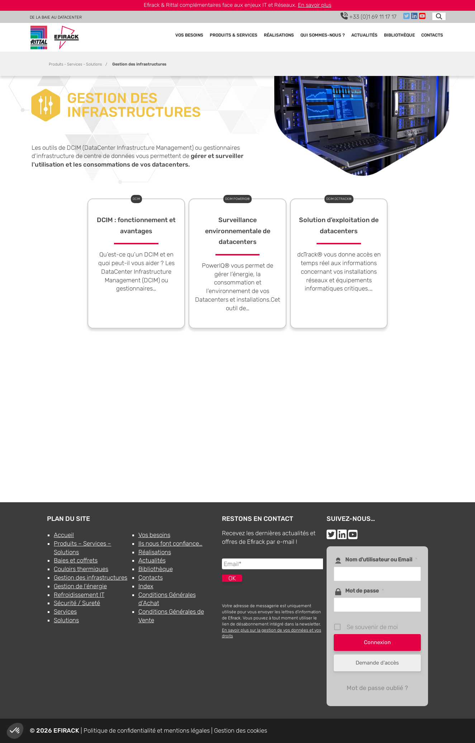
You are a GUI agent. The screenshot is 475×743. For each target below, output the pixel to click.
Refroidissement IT (79, 594)
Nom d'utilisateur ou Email (381, 559)
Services (65, 611)
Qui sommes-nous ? (322, 36)
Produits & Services (233, 36)
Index (145, 586)
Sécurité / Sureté (77, 603)
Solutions (66, 620)
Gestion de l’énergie (80, 586)
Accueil (64, 534)
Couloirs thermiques (81, 568)
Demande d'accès (377, 663)
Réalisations (279, 36)
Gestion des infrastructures (90, 577)
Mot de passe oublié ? (377, 687)
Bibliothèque (399, 36)
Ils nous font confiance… (170, 543)
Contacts (432, 36)
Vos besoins (189, 36)
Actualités (364, 36)
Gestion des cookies (240, 730)
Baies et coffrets (76, 560)
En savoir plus (314, 5)
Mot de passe (364, 591)
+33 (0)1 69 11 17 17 (368, 16)
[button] (15, 730)
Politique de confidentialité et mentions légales (147, 730)
